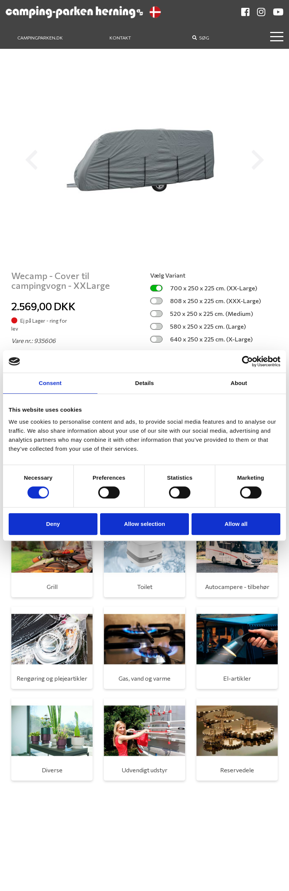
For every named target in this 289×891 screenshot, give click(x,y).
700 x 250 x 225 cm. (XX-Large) (203, 287)
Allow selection (144, 524)
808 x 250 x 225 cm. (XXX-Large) (205, 300)
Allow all (236, 524)
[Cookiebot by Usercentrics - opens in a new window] (247, 361)
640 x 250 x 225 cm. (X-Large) (201, 339)
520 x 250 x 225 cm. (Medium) (201, 313)
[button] (31, 160)
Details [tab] (144, 383)
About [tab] (239, 383)
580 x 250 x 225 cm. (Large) (198, 326)
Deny (53, 524)
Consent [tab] (50, 383)
